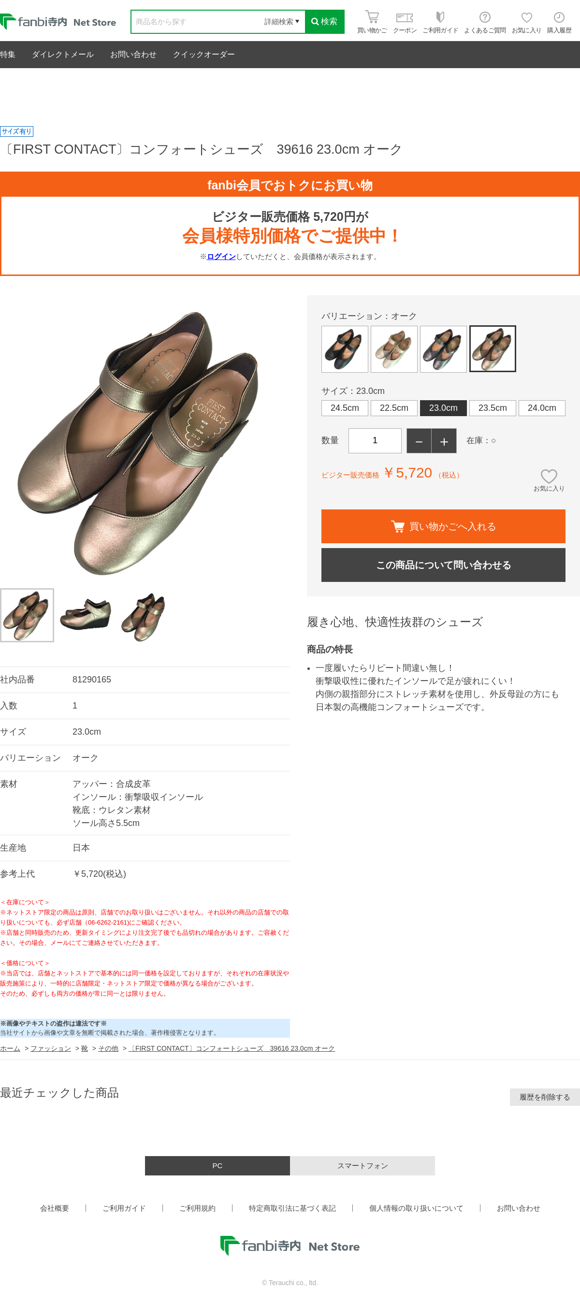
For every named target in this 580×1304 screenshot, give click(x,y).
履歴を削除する (545, 1097)
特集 (7, 54)
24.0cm (542, 408)
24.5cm (345, 408)
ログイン (221, 256)
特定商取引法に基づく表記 (292, 1208)
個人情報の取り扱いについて (416, 1208)
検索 (324, 21)
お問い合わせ (133, 54)
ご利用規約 (197, 1208)
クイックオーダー (204, 54)
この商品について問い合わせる (443, 565)
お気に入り (549, 488)
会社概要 (54, 1208)
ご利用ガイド (124, 1208)
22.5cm (394, 408)
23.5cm (492, 408)
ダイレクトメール (63, 54)
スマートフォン (362, 1165)
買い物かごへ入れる (443, 527)
